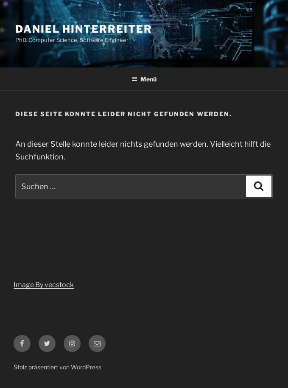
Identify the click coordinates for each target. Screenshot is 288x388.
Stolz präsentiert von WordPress (57, 367)
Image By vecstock (44, 285)
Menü (144, 79)
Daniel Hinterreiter (83, 29)
